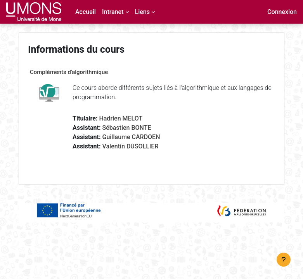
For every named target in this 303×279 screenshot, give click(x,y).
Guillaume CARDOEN (131, 137)
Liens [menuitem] (142, 12)
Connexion (282, 12)
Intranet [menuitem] (113, 12)
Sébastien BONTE (126, 127)
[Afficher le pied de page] (284, 260)
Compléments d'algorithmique (69, 72)
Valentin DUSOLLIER (130, 146)
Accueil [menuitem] (85, 12)
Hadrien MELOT (120, 118)
